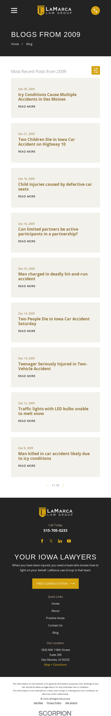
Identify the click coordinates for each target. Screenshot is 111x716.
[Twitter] (51, 541)
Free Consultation (55, 583)
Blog (55, 633)
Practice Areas (55, 618)
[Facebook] (42, 541)
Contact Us (55, 625)
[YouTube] (69, 541)
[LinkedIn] (60, 541)
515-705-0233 (55, 530)
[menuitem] (38, 703)
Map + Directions (55, 665)
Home (55, 604)
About (55, 611)
